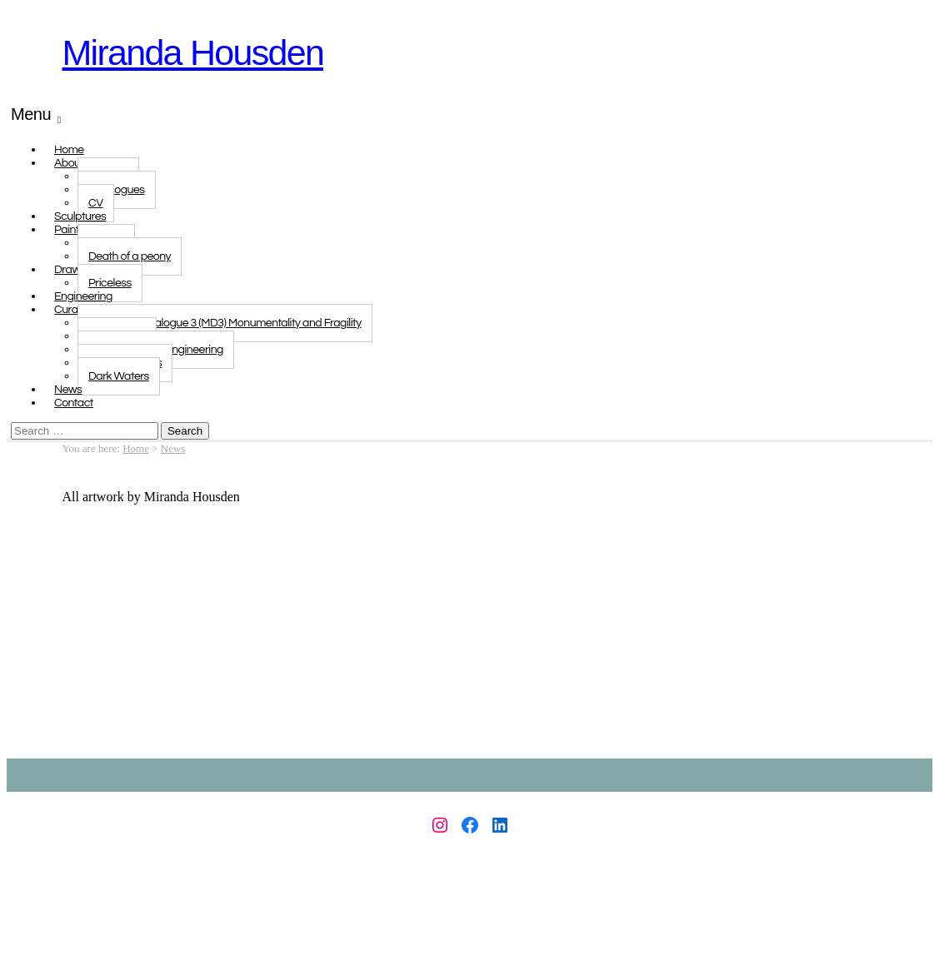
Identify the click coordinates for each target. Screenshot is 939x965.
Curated (74, 310)
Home (135, 448)
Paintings (76, 230)
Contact (73, 403)
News (173, 448)
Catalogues (116, 190)
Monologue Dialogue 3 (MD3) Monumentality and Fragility (225, 323)
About (69, 163)
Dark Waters (118, 376)
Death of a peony (129, 256)
